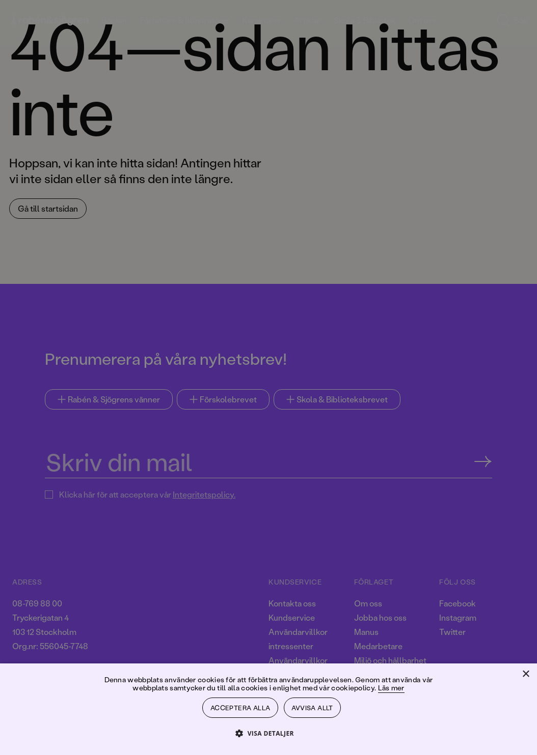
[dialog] (268, 377)
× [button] (525, 672)
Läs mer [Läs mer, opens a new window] (391, 685)
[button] (268, 733)
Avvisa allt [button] (313, 706)
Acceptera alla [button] (240, 706)
